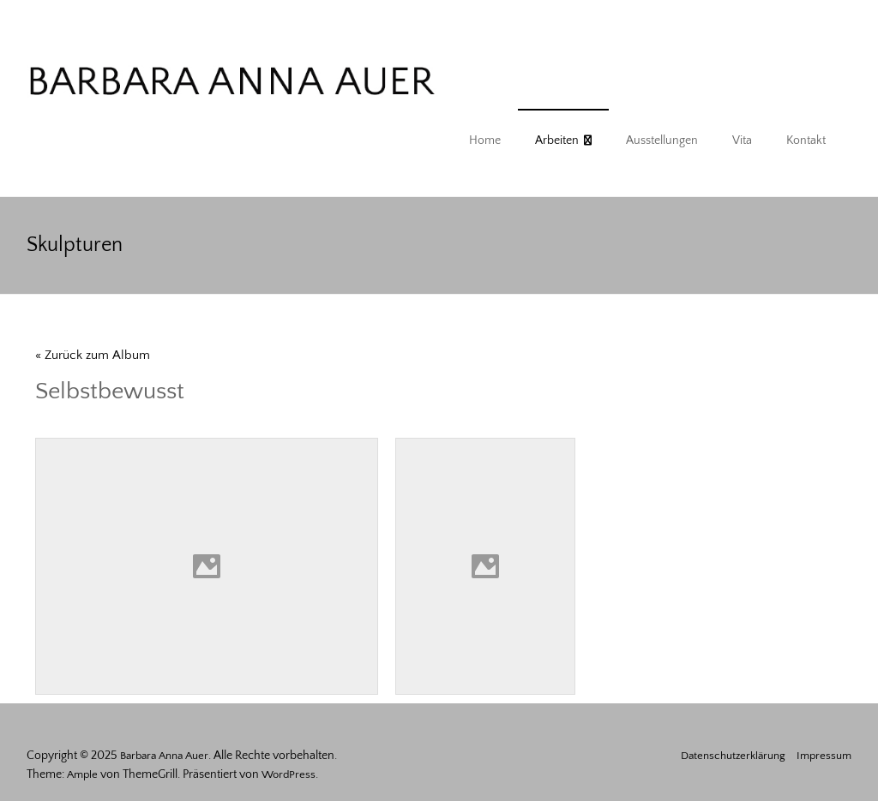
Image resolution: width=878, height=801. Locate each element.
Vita (742, 140)
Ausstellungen (662, 140)
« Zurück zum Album (92, 355)
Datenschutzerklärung (733, 756)
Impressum (824, 756)
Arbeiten (557, 140)
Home (485, 140)
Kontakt (806, 140)
